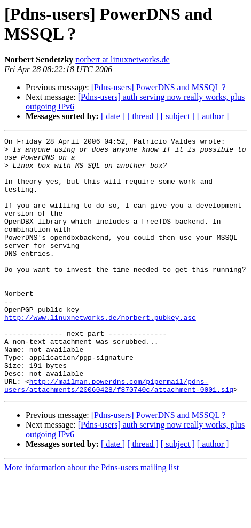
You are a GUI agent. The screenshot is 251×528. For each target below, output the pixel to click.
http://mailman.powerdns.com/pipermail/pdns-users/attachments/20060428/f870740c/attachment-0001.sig (118, 435)
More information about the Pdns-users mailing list (91, 518)
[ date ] (113, 116)
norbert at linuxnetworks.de (122, 59)
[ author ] (213, 116)
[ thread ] (143, 116)
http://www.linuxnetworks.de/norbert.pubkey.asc (100, 354)
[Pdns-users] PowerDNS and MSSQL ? (158, 87)
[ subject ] (178, 116)
